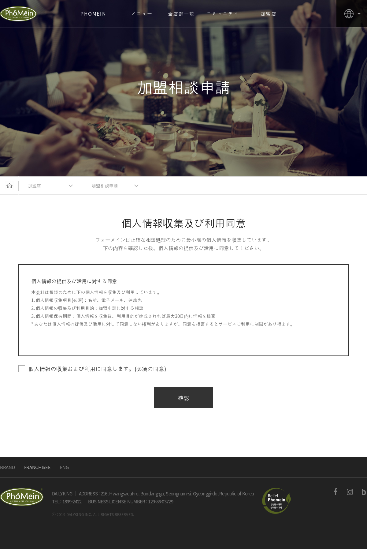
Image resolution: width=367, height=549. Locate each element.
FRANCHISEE (37, 467)
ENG (64, 467)
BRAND (7, 467)
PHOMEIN (18, 13)
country (351, 13)
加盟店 (269, 13)
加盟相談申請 (104, 185)
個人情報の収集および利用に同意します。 (92, 368)
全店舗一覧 (181, 13)
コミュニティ (222, 13)
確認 (183, 397)
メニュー (141, 13)
